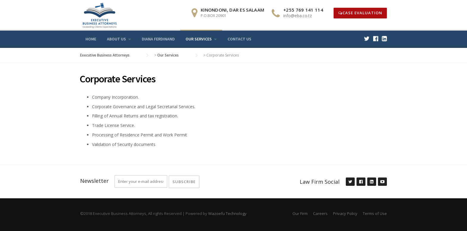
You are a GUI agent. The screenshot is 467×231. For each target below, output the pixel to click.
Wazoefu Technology (227, 213)
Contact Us (239, 39)
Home (90, 39)
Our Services (199, 39)
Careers (320, 213)
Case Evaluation (360, 12)
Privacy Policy (345, 213)
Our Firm (300, 213)
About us (116, 39)
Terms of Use (375, 213)
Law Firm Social (320, 181)
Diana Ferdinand (158, 39)
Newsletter (94, 180)
